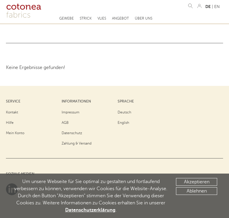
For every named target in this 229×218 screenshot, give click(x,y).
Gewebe (66, 18)
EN (217, 6)
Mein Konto (15, 133)
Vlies (101, 18)
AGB (65, 123)
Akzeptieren (196, 182)
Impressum (70, 112)
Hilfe (10, 123)
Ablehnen (197, 191)
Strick (86, 18)
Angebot (120, 18)
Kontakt (12, 112)
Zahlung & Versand (77, 143)
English (123, 123)
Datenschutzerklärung (90, 210)
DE (208, 6)
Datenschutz (72, 133)
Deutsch (124, 112)
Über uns (143, 18)
